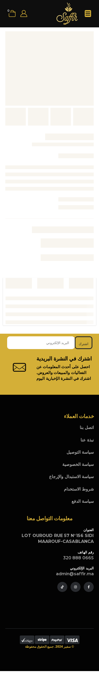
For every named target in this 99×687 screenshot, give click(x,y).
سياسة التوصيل (80, 452)
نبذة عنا (87, 440)
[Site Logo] (67, 14)
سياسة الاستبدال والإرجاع (71, 476)
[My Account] (24, 13)
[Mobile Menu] (88, 13)
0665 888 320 (78, 557)
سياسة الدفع (83, 501)
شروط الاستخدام (79, 489)
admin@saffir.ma (75, 573)
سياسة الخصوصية (78, 464)
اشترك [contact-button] (83, 344)
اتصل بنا (87, 427)
